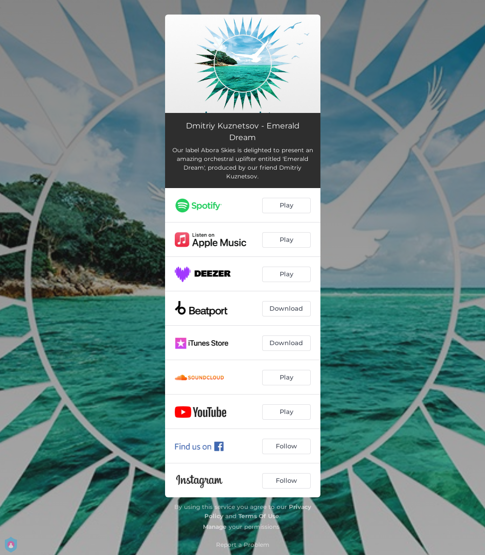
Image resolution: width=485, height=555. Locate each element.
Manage (215, 526)
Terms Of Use (258, 516)
